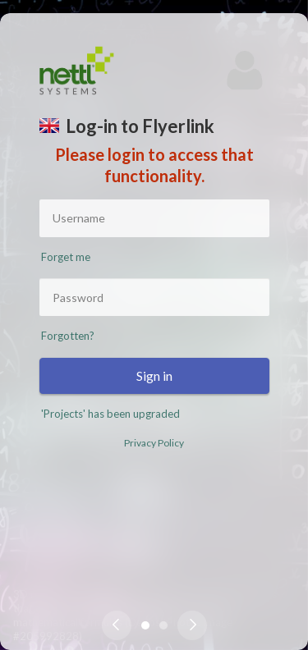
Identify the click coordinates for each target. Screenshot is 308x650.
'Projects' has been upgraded (110, 413)
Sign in (154, 375)
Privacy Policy (154, 443)
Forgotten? (67, 335)
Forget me (65, 256)
